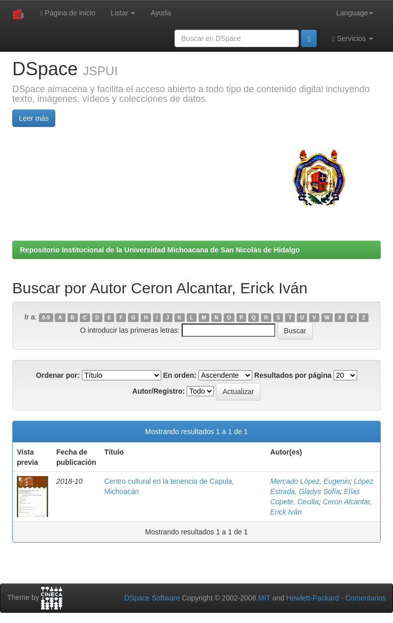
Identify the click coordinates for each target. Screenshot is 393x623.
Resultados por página (293, 375)
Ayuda (160, 13)
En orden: (179, 375)
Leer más (34, 118)
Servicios (352, 38)
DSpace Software (152, 598)
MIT (264, 598)
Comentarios (365, 598)
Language (354, 13)
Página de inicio (67, 13)
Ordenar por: (58, 375)
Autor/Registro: (159, 391)
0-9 (46, 317)
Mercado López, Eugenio (310, 481)
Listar (123, 13)
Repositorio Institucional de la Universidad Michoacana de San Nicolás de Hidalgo (160, 250)
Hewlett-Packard (312, 598)
